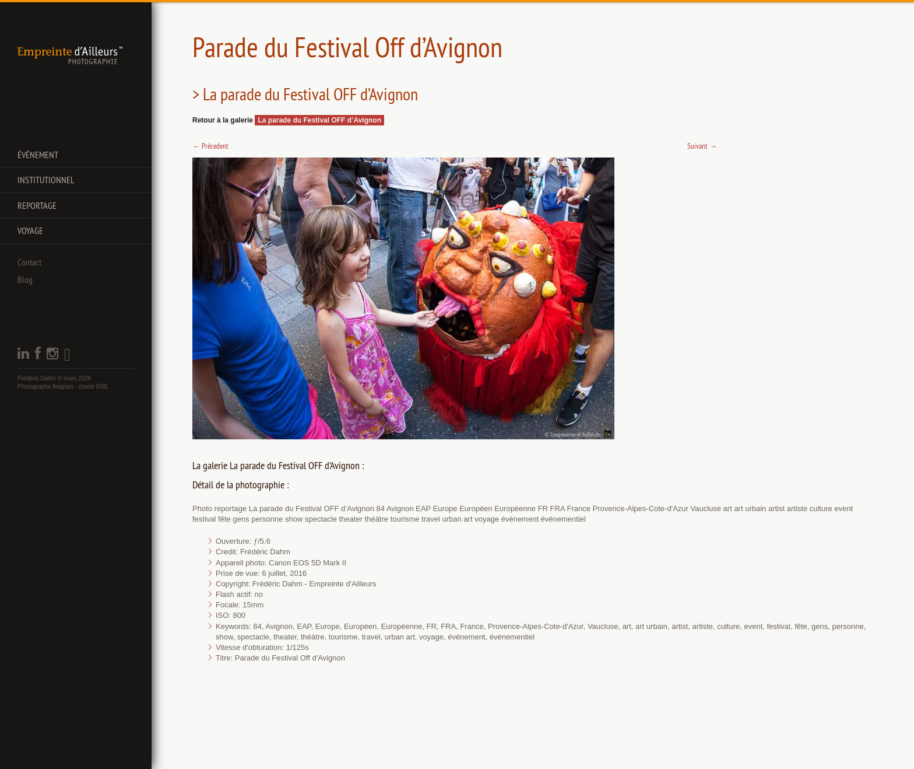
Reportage (37, 205)
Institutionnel (46, 180)
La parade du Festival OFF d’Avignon (319, 120)
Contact (29, 262)
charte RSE (93, 386)
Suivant (702, 146)
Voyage (30, 230)
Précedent (210, 146)
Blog (25, 279)
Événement (37, 154)
